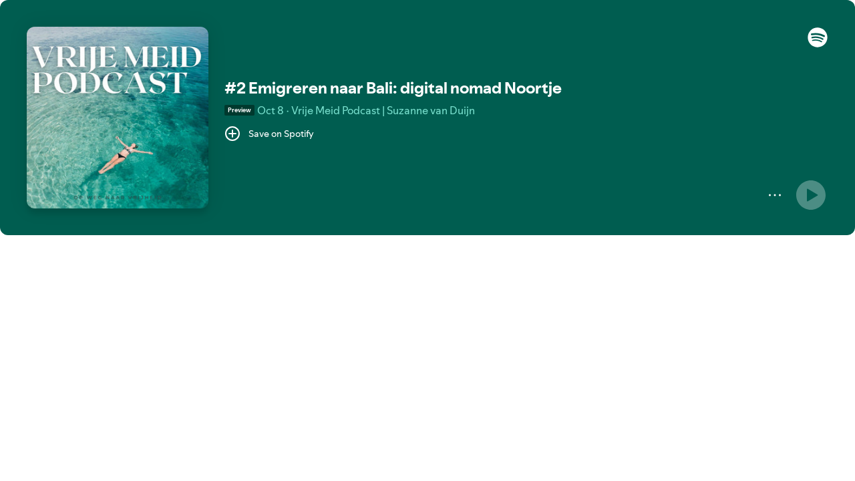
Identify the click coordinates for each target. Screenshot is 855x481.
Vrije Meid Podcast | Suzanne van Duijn (383, 110)
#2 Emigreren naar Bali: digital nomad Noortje (393, 88)
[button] (817, 44)
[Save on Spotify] (269, 134)
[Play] (811, 195)
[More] (775, 195)
